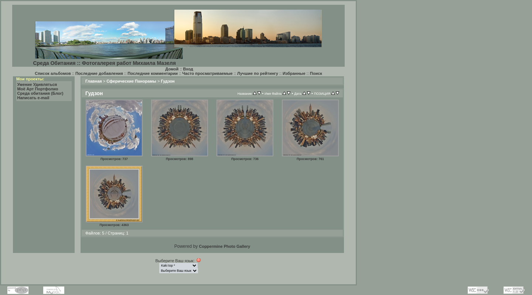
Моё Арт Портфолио (37, 89)
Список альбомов (53, 73)
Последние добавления (99, 73)
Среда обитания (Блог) (40, 93)
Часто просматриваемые (207, 73)
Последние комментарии (152, 73)
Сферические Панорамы (131, 81)
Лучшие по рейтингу (257, 73)
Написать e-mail (33, 98)
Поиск (316, 73)
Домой (171, 69)
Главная (93, 81)
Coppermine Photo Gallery (224, 246)
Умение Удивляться (37, 84)
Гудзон (167, 81)
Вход (188, 69)
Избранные (294, 73)
